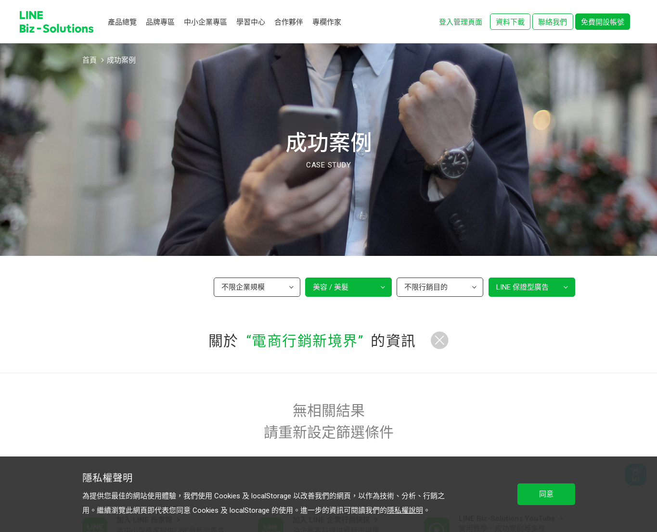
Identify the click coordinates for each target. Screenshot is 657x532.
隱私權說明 (405, 510)
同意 (546, 494)
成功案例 (121, 60)
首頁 (89, 60)
